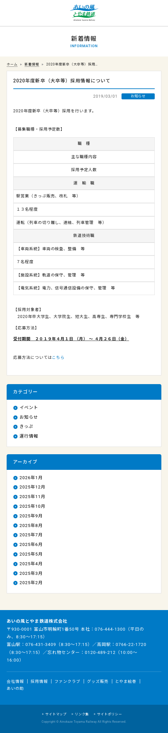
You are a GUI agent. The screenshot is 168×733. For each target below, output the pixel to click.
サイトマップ (56, 714)
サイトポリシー (109, 714)
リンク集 (82, 714)
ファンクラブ (67, 681)
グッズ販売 (98, 681)
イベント (29, 407)
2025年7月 (31, 534)
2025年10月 (32, 506)
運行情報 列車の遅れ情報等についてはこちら (13, 13)
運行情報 (29, 436)
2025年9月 (31, 515)
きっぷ (26, 426)
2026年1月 (31, 477)
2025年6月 (31, 544)
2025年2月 (31, 582)
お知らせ (29, 417)
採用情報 (39, 681)
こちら (58, 357)
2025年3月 (31, 573)
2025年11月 (32, 496)
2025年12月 (32, 486)
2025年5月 (31, 554)
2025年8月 (31, 525)
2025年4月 (31, 563)
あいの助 (15, 688)
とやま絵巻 (126, 681)
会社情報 (15, 681)
